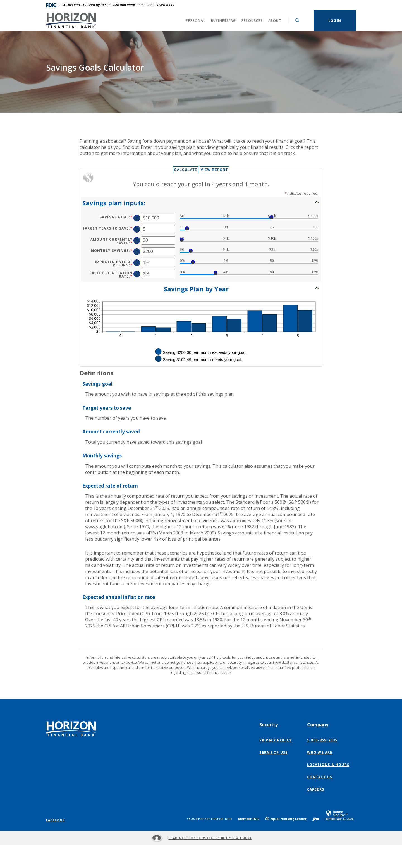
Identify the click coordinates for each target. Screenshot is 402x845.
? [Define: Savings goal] (137, 218)
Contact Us (319, 777)
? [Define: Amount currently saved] (137, 240)
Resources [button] (252, 20)
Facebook (55, 820)
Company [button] (317, 725)
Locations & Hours (328, 764)
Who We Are (319, 752)
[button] (201, 202)
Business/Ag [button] (223, 20)
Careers (315, 789)
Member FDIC (248, 819)
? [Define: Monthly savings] (137, 251)
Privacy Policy (275, 740)
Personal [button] (195, 20)
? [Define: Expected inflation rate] (137, 274)
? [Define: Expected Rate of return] (137, 263)
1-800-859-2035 (322, 740)
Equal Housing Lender (288, 819)
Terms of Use (273, 752)
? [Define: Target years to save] (137, 229)
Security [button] (268, 725)
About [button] (274, 20)
